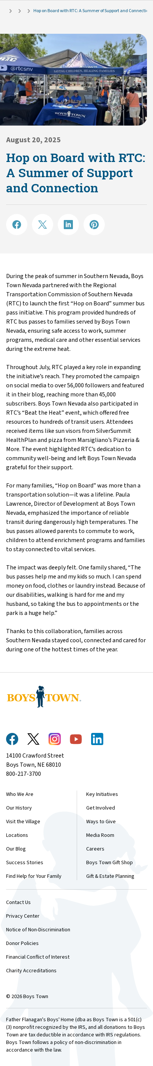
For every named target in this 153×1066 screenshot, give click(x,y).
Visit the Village (23, 821)
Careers (95, 849)
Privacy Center (22, 916)
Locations (17, 835)
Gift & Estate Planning (110, 876)
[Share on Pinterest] (94, 224)
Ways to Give (101, 821)
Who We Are (19, 794)
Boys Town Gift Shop (109, 862)
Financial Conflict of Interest (37, 957)
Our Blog (16, 849)
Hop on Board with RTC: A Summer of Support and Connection (92, 11)
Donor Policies (22, 943)
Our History (19, 808)
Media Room (100, 835)
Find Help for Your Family (34, 876)
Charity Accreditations (31, 971)
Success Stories (24, 862)
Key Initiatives (102, 794)
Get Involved (100, 808)
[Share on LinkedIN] (68, 224)
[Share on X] (42, 224)
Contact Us (18, 902)
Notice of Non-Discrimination (38, 930)
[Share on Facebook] (16, 224)
